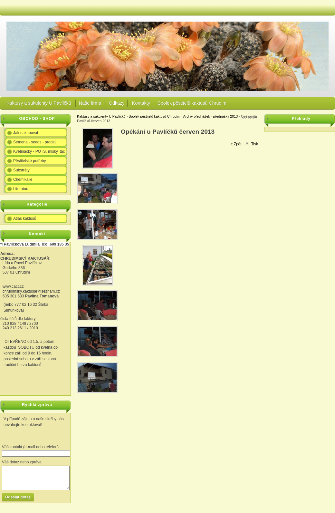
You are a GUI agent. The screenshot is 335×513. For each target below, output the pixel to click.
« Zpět (236, 144)
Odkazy (117, 103)
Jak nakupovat (25, 133)
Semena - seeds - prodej (34, 142)
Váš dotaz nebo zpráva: (22, 462)
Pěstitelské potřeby (29, 161)
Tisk (254, 144)
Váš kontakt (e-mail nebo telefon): (31, 447)
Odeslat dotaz (18, 497)
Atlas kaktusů (24, 218)
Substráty (21, 170)
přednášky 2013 (225, 116)
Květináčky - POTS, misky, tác (39, 151)
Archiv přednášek (196, 116)
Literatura (21, 189)
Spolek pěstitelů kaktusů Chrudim (192, 103)
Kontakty (141, 103)
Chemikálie (22, 179)
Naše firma (90, 103)
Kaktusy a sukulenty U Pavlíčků (39, 103)
